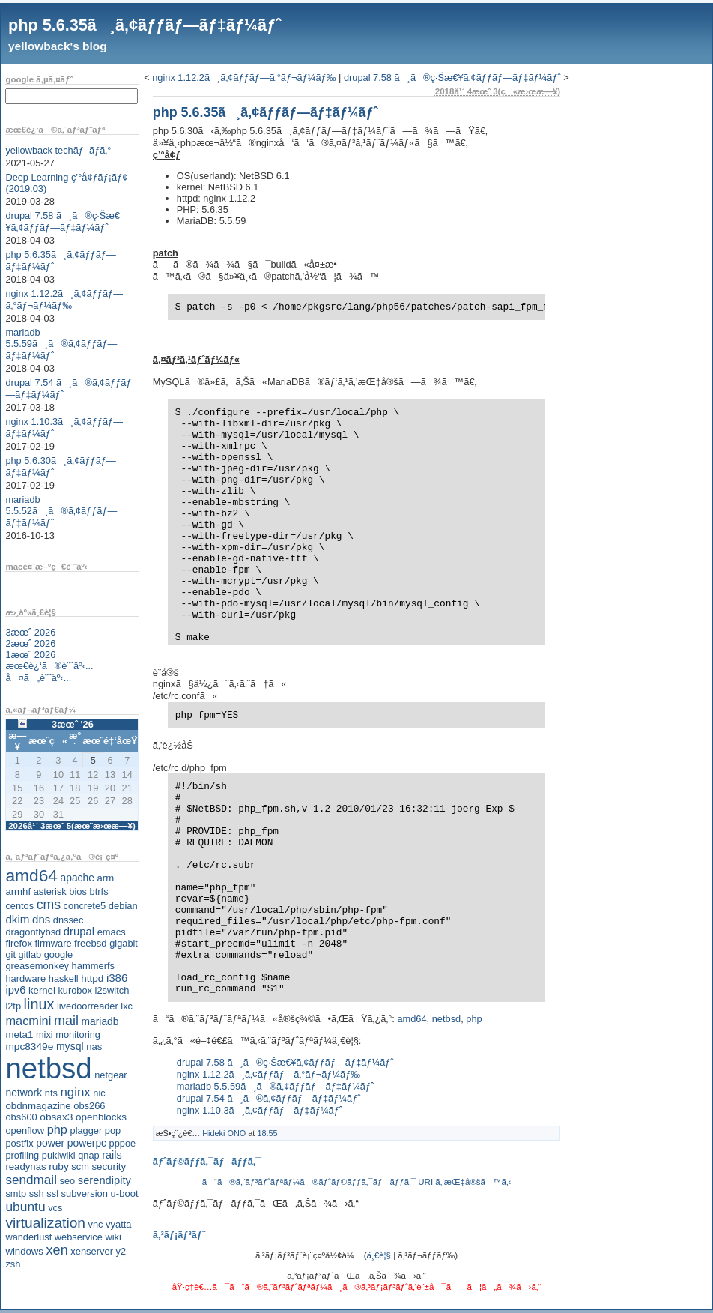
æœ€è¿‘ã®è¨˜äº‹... (49, 665)
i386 (117, 977)
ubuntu (25, 1206)
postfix (19, 1143)
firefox (18, 943)
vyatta (118, 1224)
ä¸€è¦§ (379, 1255)
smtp (15, 1193)
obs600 (21, 1117)
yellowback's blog (57, 46)
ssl (52, 1193)
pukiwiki (59, 1155)
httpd (92, 978)
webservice (79, 1237)
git (10, 954)
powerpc (86, 1143)
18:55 (267, 1133)
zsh (12, 1264)
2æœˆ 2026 (30, 643)
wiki (113, 1237)
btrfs (99, 891)
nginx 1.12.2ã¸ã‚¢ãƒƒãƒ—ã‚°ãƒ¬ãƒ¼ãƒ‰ (64, 299)
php (57, 1129)
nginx (75, 1092)
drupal (79, 932)
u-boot (125, 1193)
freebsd (90, 943)
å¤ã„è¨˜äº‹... (38, 677)
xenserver (91, 1251)
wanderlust (28, 1237)
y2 (121, 1251)
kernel (41, 990)
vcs (55, 1207)
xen (56, 1250)
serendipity (104, 1180)
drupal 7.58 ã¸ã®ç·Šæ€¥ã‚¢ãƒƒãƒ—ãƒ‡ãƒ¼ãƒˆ (62, 221)
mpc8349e (29, 1046)
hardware (25, 978)
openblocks (101, 1117)
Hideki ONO (224, 1133)
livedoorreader (87, 1006)
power (50, 1143)
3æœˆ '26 (73, 724)
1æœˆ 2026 (30, 654)
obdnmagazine (37, 1105)
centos (19, 905)
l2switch (112, 990)
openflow (24, 1130)
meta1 (19, 1034)
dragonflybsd (33, 932)
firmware (52, 943)
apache (77, 878)
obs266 (89, 1105)
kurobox (75, 990)
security (108, 1166)
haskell (64, 978)
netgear (110, 1075)
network (23, 1093)
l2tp (13, 1006)
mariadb (100, 1021)
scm (79, 1166)
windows (24, 1251)
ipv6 (15, 990)
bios (78, 891)
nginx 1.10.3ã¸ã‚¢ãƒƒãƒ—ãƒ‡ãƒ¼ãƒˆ (259, 1110)
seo (68, 1180)
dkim (17, 919)
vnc (95, 1224)
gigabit (123, 943)
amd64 (31, 875)
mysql (70, 1046)
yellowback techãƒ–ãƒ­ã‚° (58, 150)
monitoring (77, 1034)
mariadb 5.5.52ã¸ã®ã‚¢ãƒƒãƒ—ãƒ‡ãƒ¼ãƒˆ (61, 511)
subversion (84, 1193)
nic (99, 1093)
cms (49, 904)
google (58, 954)
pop (113, 1130)
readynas (25, 1166)
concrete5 (85, 905)
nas (94, 1046)
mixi (44, 1034)
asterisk (50, 891)
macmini (28, 1020)
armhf (18, 891)
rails (112, 1155)
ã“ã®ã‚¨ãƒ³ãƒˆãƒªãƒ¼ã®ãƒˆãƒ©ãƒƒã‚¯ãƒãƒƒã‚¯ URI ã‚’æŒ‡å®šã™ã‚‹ (357, 1181)
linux (39, 1004)
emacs (111, 932)
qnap (88, 1155)
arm (105, 878)
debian (123, 905)
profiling (22, 1155)
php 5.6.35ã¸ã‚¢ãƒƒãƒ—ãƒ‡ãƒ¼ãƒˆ (144, 25)
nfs (51, 1093)
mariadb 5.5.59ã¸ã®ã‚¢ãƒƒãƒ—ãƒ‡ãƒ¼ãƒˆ (61, 344)
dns (41, 919)
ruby (59, 1166)
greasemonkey (37, 965)
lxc (127, 1006)
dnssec (68, 920)
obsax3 (56, 1117)
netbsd (48, 1068)
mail (66, 1020)
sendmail (31, 1179)
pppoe (122, 1143)
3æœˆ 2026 (30, 632)
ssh (36, 1193)
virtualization (45, 1223)
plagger (86, 1130)
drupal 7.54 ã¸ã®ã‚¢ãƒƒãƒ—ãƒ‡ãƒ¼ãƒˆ (269, 1098)
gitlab (30, 954)
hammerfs (93, 965)
